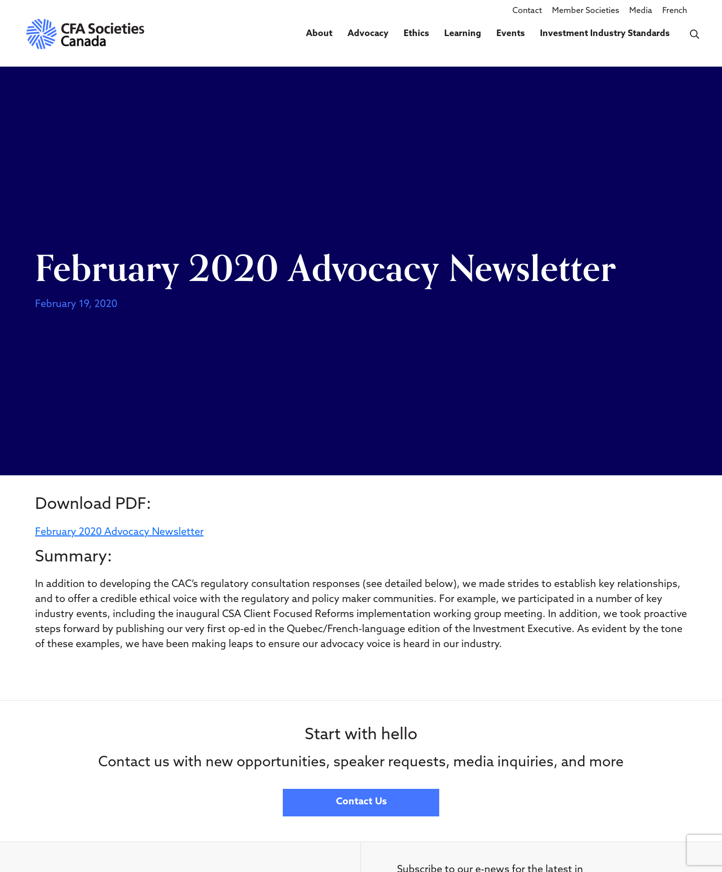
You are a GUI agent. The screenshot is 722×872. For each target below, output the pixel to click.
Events (510, 34)
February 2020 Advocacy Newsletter (119, 532)
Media (640, 11)
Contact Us (361, 802)
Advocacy (368, 34)
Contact (527, 11)
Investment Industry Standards (605, 34)
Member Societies (585, 11)
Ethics (416, 34)
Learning (462, 34)
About (319, 34)
